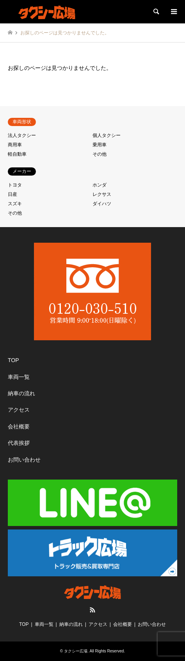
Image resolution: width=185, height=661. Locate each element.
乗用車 (99, 144)
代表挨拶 (19, 443)
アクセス (19, 410)
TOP (13, 360)
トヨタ (15, 185)
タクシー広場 (75, 651)
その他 (99, 154)
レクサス (101, 194)
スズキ (15, 203)
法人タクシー (22, 135)
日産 (12, 194)
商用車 (15, 144)
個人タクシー (106, 135)
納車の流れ (21, 393)
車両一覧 (19, 377)
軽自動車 (17, 154)
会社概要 (19, 426)
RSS (92, 610)
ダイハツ (101, 203)
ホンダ (99, 185)
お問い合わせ (24, 460)
